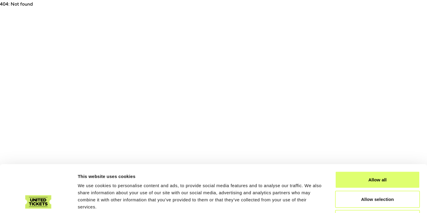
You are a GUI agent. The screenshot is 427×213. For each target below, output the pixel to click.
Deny (377, 174)
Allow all (377, 135)
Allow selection (377, 154)
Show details (311, 201)
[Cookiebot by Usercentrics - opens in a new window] (38, 201)
